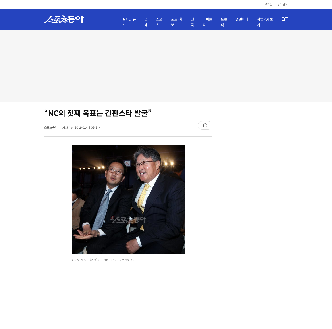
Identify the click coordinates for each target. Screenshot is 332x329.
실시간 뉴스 (129, 22)
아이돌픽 (207, 22)
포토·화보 (176, 22)
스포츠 (159, 22)
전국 (192, 22)
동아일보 (282, 4)
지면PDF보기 (265, 22)
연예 (146, 22)
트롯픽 (224, 22)
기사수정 (83, 128)
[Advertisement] (166, 65)
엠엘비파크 (241, 22)
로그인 (268, 4)
